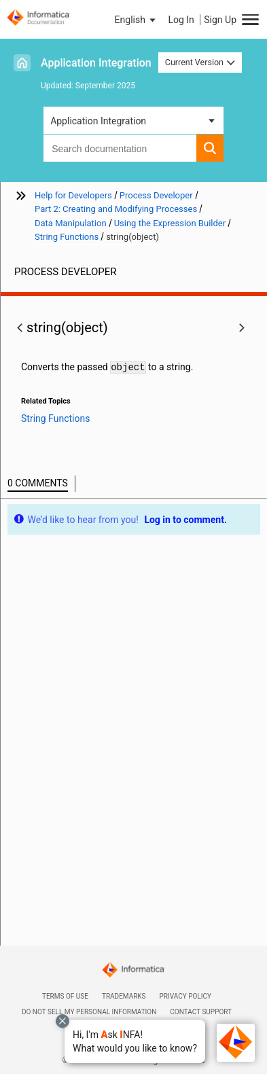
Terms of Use (65, 996)
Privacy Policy (185, 996)
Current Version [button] (200, 62)
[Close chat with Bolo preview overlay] (62, 1021)
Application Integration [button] (98, 120)
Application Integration (96, 62)
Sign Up (220, 19)
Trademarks (124, 996)
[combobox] (119, 148)
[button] (135, 1041)
